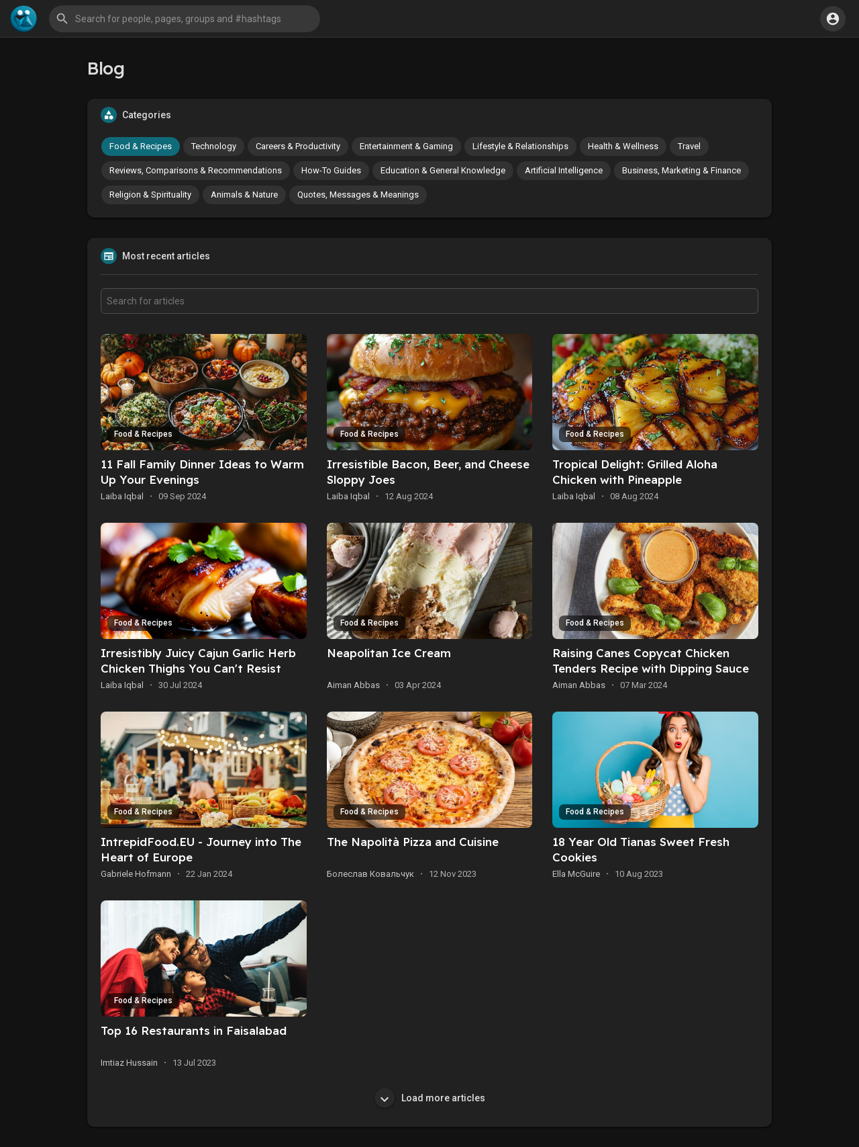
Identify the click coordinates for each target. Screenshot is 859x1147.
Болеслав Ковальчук (370, 874)
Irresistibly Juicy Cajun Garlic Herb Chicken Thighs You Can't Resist (198, 660)
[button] (184, 18)
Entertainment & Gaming (406, 146)
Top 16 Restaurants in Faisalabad (194, 1030)
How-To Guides (331, 170)
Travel (689, 146)
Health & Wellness (623, 146)
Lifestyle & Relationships (520, 146)
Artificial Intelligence (564, 170)
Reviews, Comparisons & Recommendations (195, 170)
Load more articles (429, 1098)
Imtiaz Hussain (129, 1063)
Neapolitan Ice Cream (389, 653)
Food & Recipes (140, 146)
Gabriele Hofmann (136, 874)
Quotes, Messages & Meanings (358, 194)
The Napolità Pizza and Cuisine (413, 842)
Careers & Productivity (298, 146)
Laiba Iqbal (122, 496)
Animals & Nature (244, 194)
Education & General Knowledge (443, 170)
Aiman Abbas (353, 685)
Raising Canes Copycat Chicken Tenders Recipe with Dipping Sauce (650, 660)
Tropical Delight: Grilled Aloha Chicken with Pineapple (634, 471)
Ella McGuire (576, 874)
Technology (213, 146)
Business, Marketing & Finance (681, 170)
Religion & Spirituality (150, 194)
